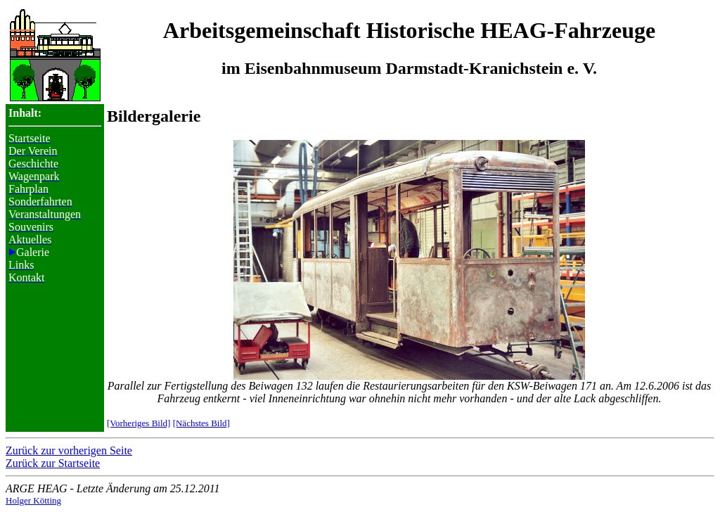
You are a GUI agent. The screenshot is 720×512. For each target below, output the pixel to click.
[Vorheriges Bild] (138, 423)
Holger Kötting (33, 500)
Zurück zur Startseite (53, 463)
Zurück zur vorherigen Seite (69, 450)
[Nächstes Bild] (201, 423)
